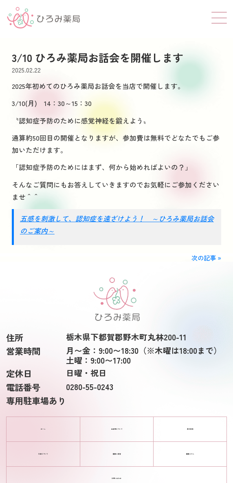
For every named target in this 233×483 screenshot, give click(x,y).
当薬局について (117, 429)
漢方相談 (190, 429)
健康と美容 (117, 454)
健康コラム (190, 454)
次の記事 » (206, 257)
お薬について (43, 454)
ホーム (43, 429)
